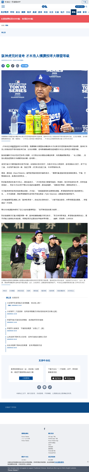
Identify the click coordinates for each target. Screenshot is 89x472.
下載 (84, 2)
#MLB (5, 290)
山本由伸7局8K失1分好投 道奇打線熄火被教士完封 (27, 337)
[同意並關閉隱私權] (88, 462)
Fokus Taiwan (25, 441)
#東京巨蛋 (20, 290)
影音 (85, 12)
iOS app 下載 (52, 436)
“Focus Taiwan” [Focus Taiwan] (13, 470)
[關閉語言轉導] (88, 468)
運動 (74, 12)
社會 (57, 12)
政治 (18, 12)
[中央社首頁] (44, 6)
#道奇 (28, 290)
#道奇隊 (51, 290)
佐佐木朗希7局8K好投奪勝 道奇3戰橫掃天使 (24, 345)
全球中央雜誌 (52, 443)
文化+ (50, 445)
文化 (68, 12)
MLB (8, 297)
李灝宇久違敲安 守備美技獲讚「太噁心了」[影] (25, 328)
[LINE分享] (8, 65)
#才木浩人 (71, 290)
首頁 (2, 25)
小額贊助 (25, 378)
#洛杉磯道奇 (61, 290)
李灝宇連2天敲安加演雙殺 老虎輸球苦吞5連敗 (25, 320)
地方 (62, 12)
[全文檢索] (87, 7)
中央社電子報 (52, 451)
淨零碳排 (50, 447)
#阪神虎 (43, 290)
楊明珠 (14, 146)
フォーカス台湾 (26, 438)
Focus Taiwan (25, 436)
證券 (40, 12)
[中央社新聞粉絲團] (44, 429)
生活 (51, 12)
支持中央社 (80, 6)
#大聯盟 (12, 290)
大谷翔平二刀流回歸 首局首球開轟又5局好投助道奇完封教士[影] (32, 311)
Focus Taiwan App (53, 441)
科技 (46, 12)
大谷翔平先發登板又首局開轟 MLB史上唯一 (24, 303)
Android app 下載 (53, 438)
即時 (12, 12)
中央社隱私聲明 (59, 462)
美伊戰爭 (5, 12)
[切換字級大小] (17, 65)
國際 (23, 12)
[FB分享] (3, 65)
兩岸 (29, 12)
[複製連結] (12, 65)
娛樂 (79, 12)
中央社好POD (52, 453)
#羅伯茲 (35, 290)
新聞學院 (50, 449)
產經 (35, 12)
